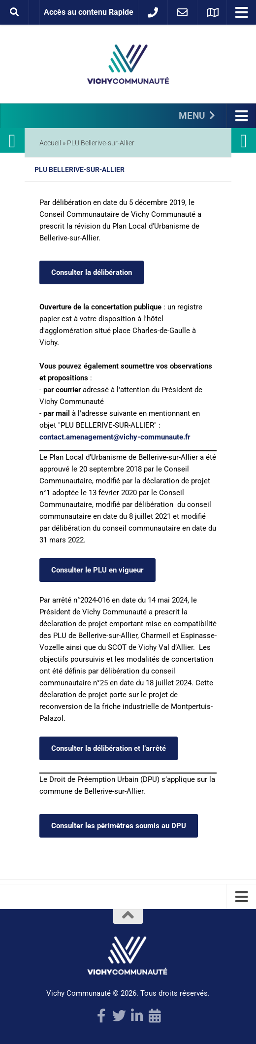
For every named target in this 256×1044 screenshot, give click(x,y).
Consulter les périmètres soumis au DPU (118, 825)
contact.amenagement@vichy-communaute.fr (115, 437)
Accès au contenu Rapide (88, 12)
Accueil (50, 143)
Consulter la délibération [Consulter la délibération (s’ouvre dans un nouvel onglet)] (91, 272)
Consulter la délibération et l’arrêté (108, 748)
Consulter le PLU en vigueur (97, 570)
